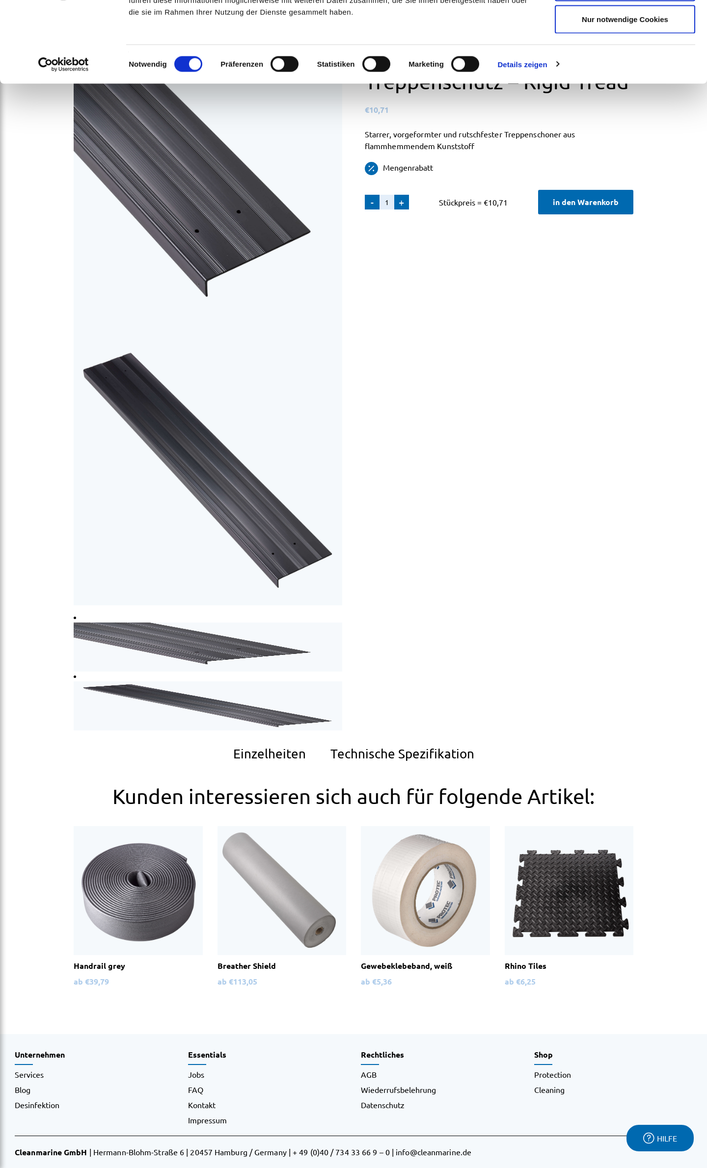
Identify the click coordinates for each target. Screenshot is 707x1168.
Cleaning (549, 1089)
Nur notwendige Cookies (625, 90)
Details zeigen (522, 135)
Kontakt (202, 1105)
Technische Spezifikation (402, 753)
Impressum (207, 1120)
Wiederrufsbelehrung (398, 1089)
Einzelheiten (269, 753)
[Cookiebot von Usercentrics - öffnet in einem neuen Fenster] (64, 135)
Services (29, 1074)
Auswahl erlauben (625, 58)
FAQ (195, 1089)
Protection (552, 1074)
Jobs (196, 1074)
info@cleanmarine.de (433, 1152)
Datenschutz (383, 1105)
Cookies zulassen (625, 26)
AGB (369, 1074)
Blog (22, 1089)
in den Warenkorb (586, 202)
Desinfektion (37, 1105)
